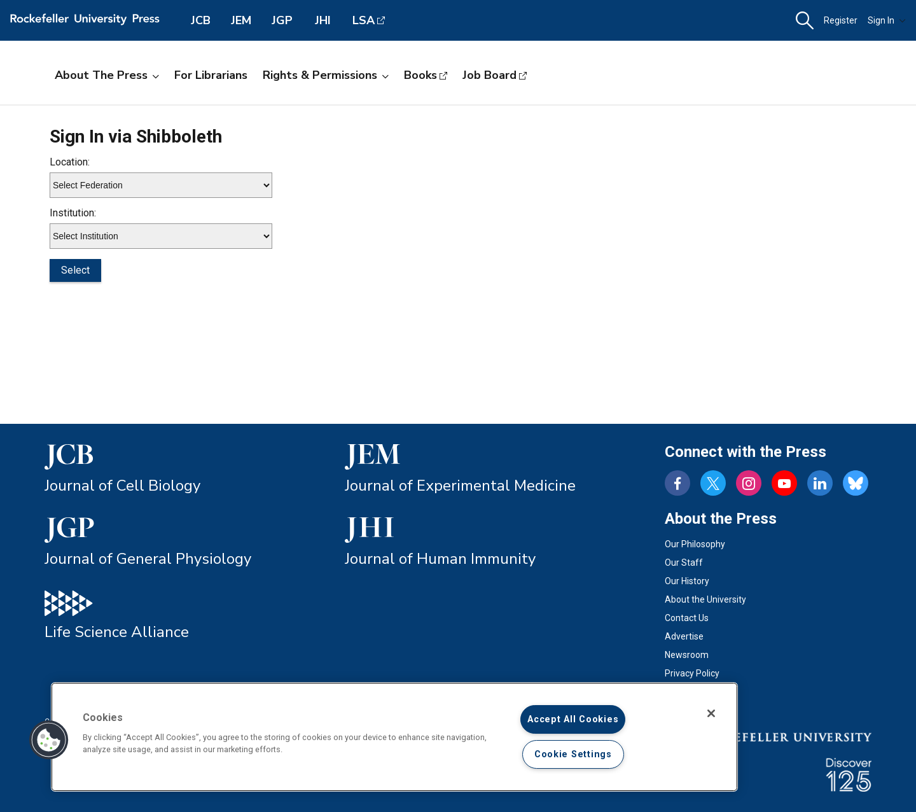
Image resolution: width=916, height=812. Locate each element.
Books (420, 75)
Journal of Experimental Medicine (460, 485)
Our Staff (684, 562)
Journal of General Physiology (148, 559)
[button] (805, 20)
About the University (705, 599)
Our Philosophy (695, 544)
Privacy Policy (692, 673)
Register (840, 20)
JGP (282, 20)
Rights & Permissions (326, 75)
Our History (687, 581)
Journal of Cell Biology (122, 485)
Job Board (489, 75)
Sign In (887, 20)
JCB (201, 20)
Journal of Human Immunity (440, 559)
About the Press (107, 75)
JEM (241, 20)
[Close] (711, 713)
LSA (363, 20)
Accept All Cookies (572, 719)
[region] (394, 737)
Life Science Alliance (117, 632)
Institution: (73, 213)
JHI (323, 20)
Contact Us (687, 618)
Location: (70, 162)
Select (75, 270)
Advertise (684, 636)
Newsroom (687, 655)
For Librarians (210, 75)
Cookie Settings (573, 754)
